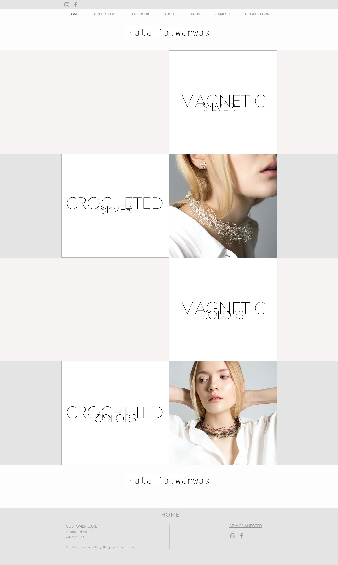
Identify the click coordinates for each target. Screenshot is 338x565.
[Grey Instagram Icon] (67, 4)
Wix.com (193, 563)
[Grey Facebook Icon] (75, 4)
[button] (105, 14)
